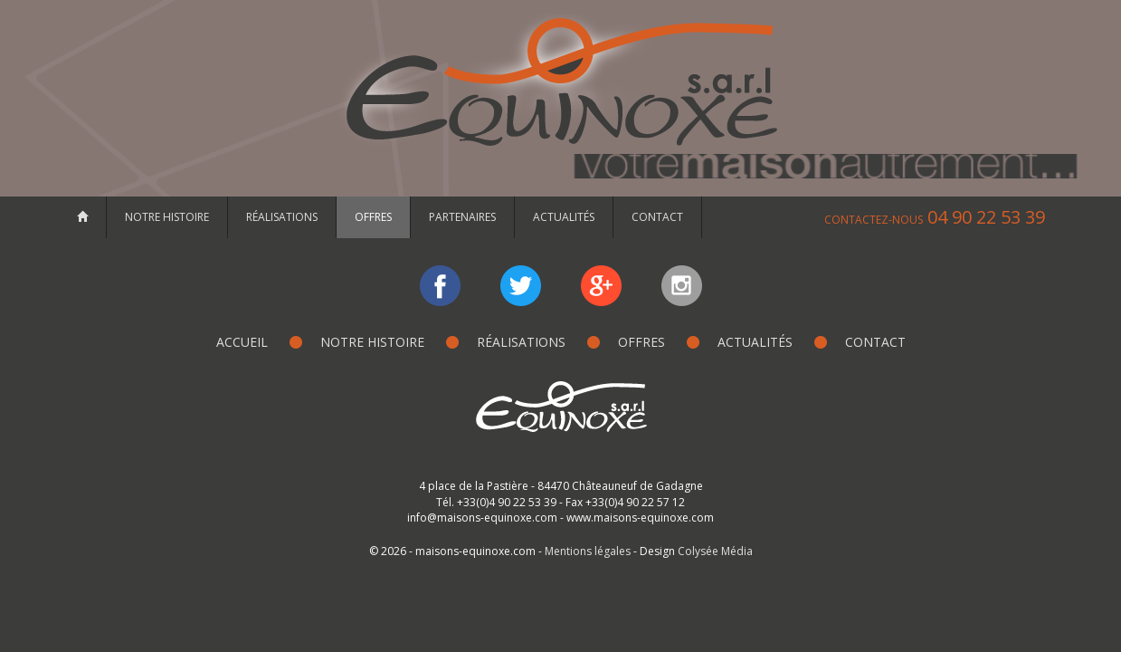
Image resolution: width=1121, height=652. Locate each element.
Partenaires (462, 217)
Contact (657, 217)
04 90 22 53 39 (934, 217)
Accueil (242, 341)
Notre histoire (167, 217)
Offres (373, 217)
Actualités (563, 217)
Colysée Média (715, 551)
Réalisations (282, 217)
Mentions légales (588, 551)
